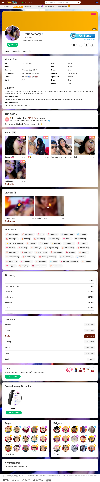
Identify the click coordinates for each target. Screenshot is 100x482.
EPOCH (32, 475)
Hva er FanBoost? (89, 40)
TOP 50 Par (32, 118)
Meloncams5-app (62, 7)
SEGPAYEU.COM (40, 475)
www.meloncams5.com (20, 475)
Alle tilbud (38, 7)
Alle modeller (6, 7)
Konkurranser (49, 7)
